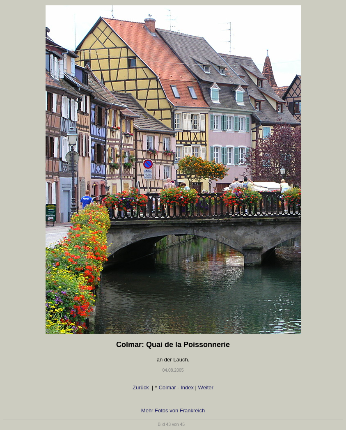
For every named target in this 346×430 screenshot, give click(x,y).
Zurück (140, 387)
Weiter (206, 387)
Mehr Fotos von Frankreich (173, 410)
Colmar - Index (176, 387)
